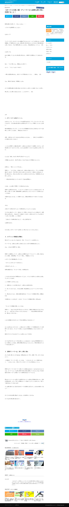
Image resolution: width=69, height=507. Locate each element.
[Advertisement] (13, 104)
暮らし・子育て (43, 2)
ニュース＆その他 (9, 427)
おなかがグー (9, 2)
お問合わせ (48, 53)
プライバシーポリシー (9, 504)
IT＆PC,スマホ (49, 2)
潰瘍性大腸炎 (56, 2)
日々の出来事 (37, 2)
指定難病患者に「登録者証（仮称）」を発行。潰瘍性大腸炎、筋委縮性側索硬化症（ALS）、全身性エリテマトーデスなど (55, 32)
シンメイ (7, 479)
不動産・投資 (49, 51)
